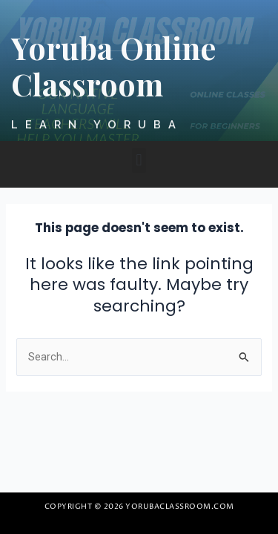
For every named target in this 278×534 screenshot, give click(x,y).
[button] (139, 160)
